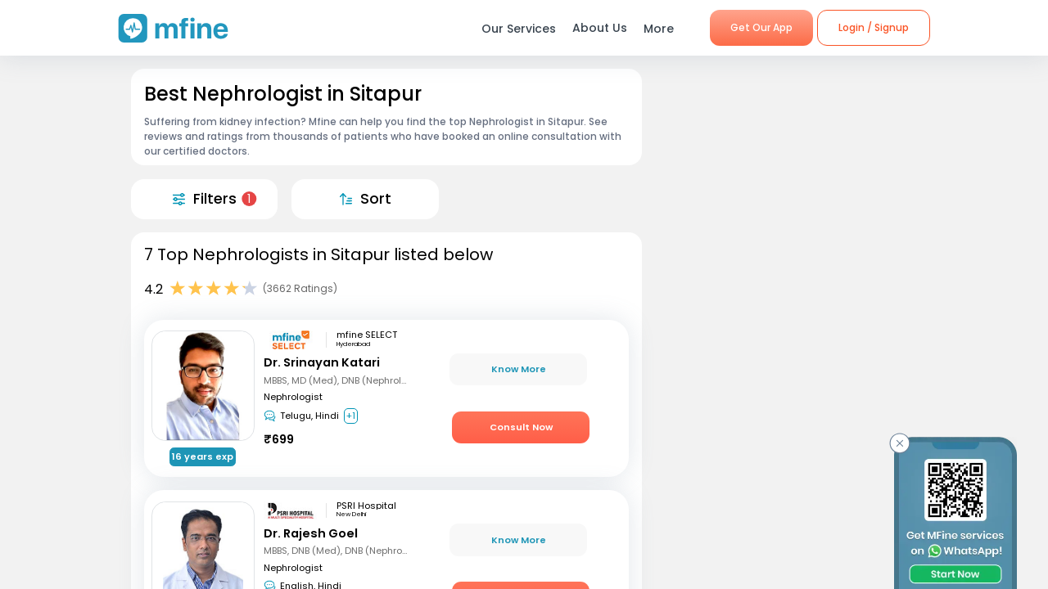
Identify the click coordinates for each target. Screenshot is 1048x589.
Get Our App (761, 27)
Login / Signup (873, 27)
